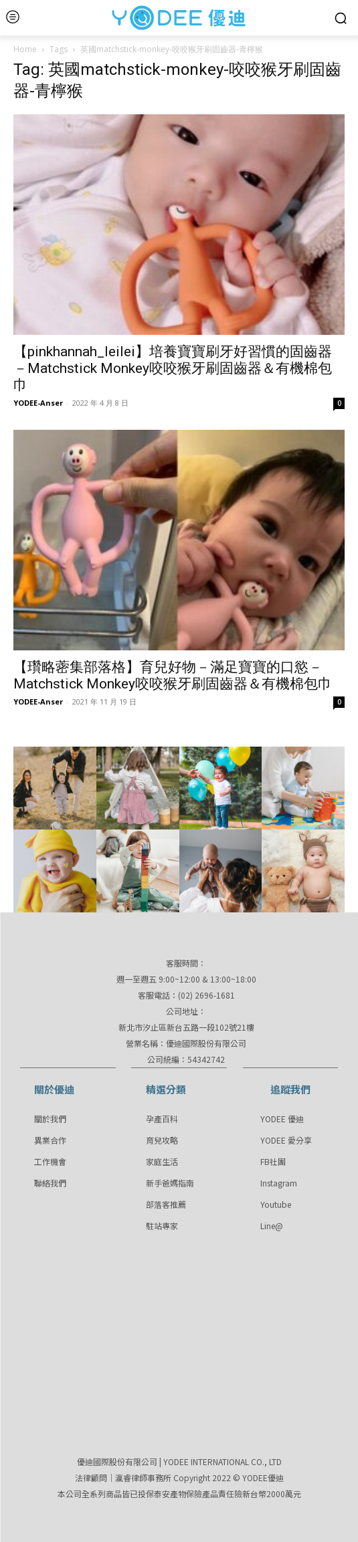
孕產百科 (162, 1118)
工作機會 (50, 1161)
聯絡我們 (50, 1182)
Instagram (278, 1182)
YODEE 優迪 (282, 1118)
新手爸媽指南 (170, 1182)
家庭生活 (162, 1161)
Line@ (271, 1225)
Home (25, 49)
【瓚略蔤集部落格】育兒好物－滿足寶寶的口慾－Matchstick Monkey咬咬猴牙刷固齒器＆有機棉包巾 (172, 675)
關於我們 (50, 1118)
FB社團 (273, 1161)
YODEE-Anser (38, 403)
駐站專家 (162, 1225)
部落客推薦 (166, 1204)
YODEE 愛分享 (286, 1140)
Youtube (275, 1204)
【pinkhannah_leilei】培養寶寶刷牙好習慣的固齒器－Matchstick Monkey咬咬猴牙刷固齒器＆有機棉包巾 (172, 368)
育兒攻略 (162, 1140)
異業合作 (50, 1140)
